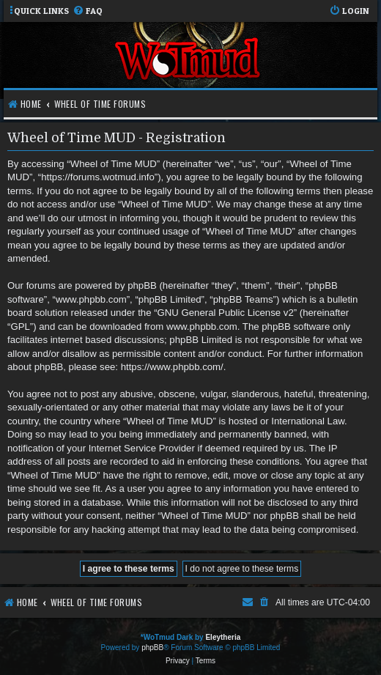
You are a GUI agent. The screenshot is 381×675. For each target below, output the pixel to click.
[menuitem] (88, 11)
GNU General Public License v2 (226, 312)
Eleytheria (222, 637)
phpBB (152, 647)
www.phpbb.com (201, 326)
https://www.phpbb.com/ (172, 366)
